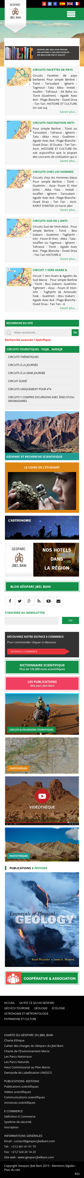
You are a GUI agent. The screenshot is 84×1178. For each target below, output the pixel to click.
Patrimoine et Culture (20, 1019)
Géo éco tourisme (17, 1008)
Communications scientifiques (24, 1097)
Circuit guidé (17, 381)
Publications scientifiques (21, 1086)
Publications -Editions (21, 1081)
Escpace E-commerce (24, 651)
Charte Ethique (14, 1040)
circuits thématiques (23, 357)
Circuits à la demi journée (26, 373)
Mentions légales (63, 1166)
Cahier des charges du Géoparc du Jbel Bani (33, 1046)
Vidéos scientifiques (17, 1092)
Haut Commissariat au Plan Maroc (27, 1067)
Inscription (11, 1127)
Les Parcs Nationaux (18, 1056)
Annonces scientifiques (19, 1103)
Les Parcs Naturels (16, 1062)
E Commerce (13, 1111)
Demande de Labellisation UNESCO (28, 1073)
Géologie (40, 1008)
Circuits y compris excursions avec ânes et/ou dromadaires (41, 399)
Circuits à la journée (23, 365)
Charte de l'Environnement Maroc (27, 1051)
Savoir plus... (68, 112)
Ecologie (58, 1008)
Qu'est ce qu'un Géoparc (37, 1003)
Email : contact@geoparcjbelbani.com (29, 1141)
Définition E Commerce (20, 1116)
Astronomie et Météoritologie (26, 1014)
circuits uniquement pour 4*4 (29, 389)
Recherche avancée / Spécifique (28, 340)
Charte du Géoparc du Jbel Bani (28, 1035)
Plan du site (12, 1170)
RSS (77, 1174)
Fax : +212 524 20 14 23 (20, 1152)
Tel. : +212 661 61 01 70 (20, 1146)
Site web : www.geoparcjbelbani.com (29, 1157)
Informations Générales (23, 1136)
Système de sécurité (17, 1122)
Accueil (9, 1003)
